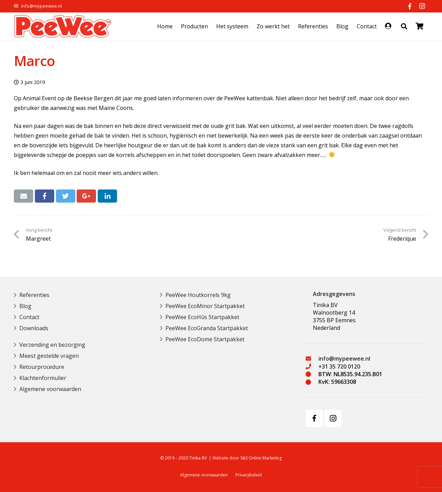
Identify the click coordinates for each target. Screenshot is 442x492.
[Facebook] (409, 6)
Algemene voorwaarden (50, 389)
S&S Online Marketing (261, 458)
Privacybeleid (249, 475)
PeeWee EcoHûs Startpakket (202, 317)
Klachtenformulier (42, 378)
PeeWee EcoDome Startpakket (204, 339)
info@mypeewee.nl (41, 6)
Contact (29, 317)
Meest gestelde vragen (49, 356)
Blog (25, 306)
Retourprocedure (41, 367)
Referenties (34, 295)
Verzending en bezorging (52, 345)
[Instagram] (422, 6)
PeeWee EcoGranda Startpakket (206, 328)
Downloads (33, 328)
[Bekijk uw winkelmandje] (419, 26)
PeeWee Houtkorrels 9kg (198, 295)
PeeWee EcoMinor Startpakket (205, 306)
